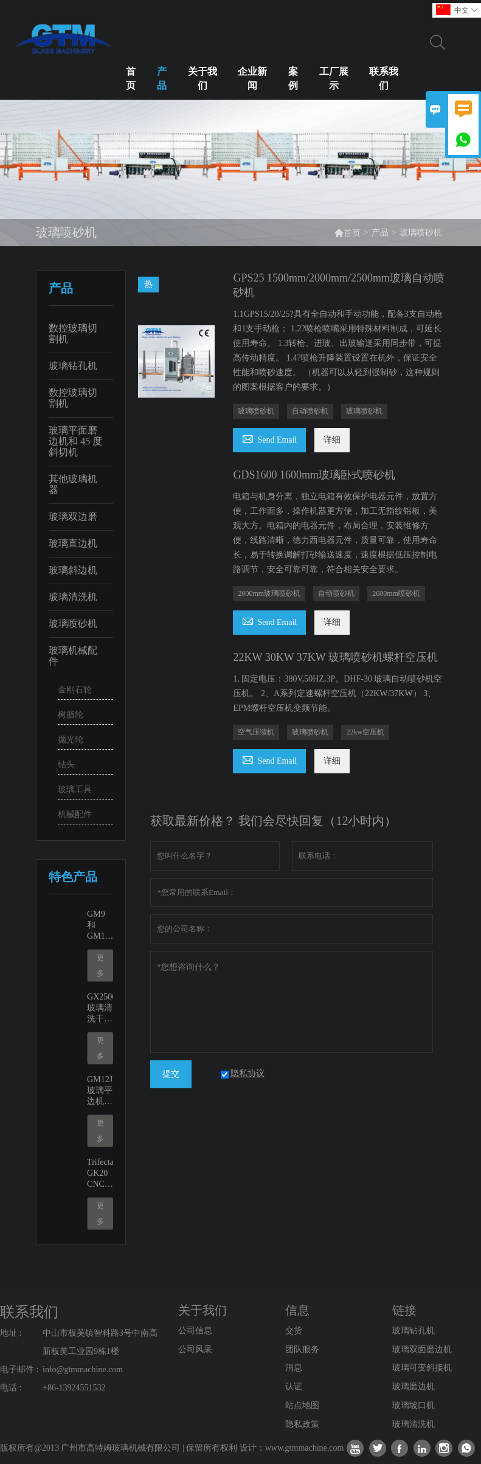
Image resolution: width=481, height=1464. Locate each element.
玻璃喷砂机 (73, 623)
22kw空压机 (365, 732)
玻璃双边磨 (73, 516)
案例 (293, 78)
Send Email (269, 438)
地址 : (10, 1333)
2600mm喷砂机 (396, 593)
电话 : (10, 1387)
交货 (293, 1330)
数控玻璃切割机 (73, 333)
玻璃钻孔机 (73, 366)
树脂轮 (70, 714)
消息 (293, 1367)
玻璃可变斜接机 (422, 1367)
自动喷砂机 (310, 411)
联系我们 (383, 78)
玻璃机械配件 (73, 655)
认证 (293, 1386)
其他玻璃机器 (73, 484)
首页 (131, 78)
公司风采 (195, 1349)
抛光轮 (70, 739)
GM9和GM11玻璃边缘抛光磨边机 (99, 926)
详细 (332, 439)
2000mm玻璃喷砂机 (269, 593)
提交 (170, 1074)
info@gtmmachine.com (83, 1369)
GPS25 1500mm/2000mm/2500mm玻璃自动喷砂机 (339, 285)
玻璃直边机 (73, 543)
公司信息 (195, 1330)
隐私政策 (302, 1424)
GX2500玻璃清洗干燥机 (100, 1008)
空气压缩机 (256, 732)
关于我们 (202, 78)
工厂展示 (333, 78)
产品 (162, 78)
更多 (100, 965)
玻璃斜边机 (73, 570)
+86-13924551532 (74, 1387)
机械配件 (75, 814)
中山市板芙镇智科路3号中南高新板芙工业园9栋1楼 (100, 1342)
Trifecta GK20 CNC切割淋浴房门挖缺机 (100, 1174)
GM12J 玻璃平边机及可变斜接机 (99, 1091)
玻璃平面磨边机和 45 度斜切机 (75, 441)
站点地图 (302, 1405)
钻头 (66, 764)
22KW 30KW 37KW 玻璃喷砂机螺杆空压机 (335, 657)
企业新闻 (252, 78)
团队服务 (302, 1349)
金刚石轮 (75, 689)
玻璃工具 (75, 789)
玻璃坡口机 (413, 1405)
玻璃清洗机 (73, 597)
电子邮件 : (19, 1369)
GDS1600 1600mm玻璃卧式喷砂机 (314, 475)
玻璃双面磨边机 (422, 1349)
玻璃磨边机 (413, 1386)
